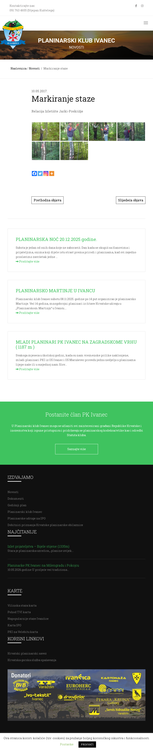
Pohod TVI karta (19, 612)
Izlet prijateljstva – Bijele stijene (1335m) (38, 546)
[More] (51, 173)
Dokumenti (16, 498)
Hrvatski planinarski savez (27, 653)
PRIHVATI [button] (87, 744)
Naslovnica (18, 68)
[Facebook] (34, 173)
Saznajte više (76, 449)
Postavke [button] (67, 744)
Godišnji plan (17, 505)
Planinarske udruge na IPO (27, 518)
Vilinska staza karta (22, 605)
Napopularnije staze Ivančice (28, 618)
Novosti (34, 68)
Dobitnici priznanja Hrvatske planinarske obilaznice (45, 524)
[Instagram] (45, 173)
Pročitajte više (27, 261)
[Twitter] (40, 173)
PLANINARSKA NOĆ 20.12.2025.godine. (56, 239)
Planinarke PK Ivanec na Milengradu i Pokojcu (43, 565)
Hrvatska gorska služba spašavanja (32, 659)
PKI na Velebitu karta (23, 631)
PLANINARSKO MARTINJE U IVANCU (55, 290)
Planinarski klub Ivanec (25, 511)
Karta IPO (14, 625)
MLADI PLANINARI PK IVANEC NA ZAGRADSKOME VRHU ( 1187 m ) (76, 344)
